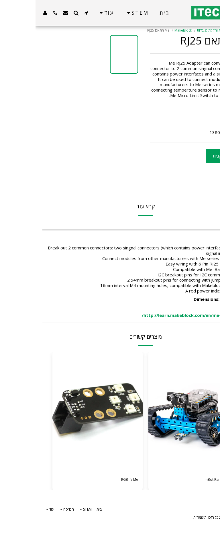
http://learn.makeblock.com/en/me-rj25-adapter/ (159, 315)
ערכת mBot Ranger (180, 480)
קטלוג (199, 30)
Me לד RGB (91, 480)
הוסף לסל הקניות (191, 156)
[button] (51, 12)
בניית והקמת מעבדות (175, 30)
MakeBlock (147, 30)
